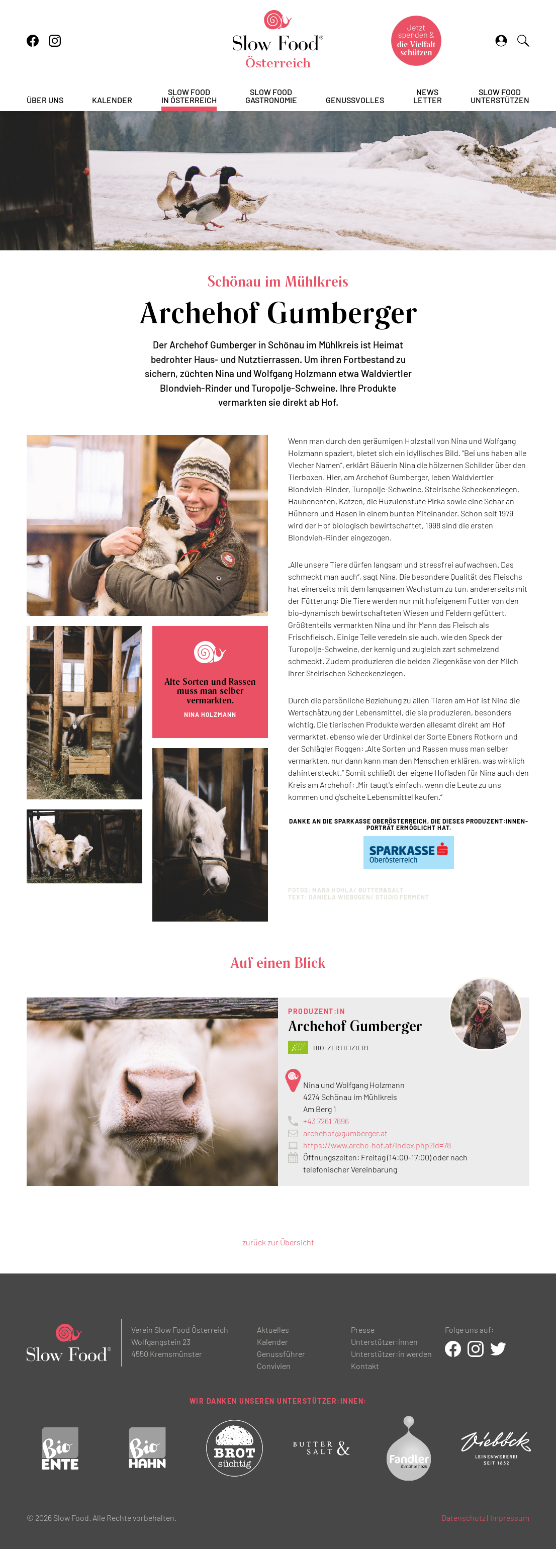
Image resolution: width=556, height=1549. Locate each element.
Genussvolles (355, 100)
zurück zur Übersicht (278, 1242)
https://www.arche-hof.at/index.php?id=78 (377, 1145)
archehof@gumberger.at (345, 1133)
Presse (363, 1329)
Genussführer (281, 1353)
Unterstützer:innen (384, 1341)
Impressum (509, 1517)
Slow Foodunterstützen (500, 96)
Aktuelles (273, 1329)
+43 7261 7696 (326, 1121)
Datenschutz (463, 1517)
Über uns (45, 100)
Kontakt (365, 1366)
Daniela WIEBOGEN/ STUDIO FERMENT (369, 896)
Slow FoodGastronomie (271, 96)
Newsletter (427, 96)
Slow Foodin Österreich (189, 96)
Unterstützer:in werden (391, 1353)
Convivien (274, 1366)
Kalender (112, 100)
